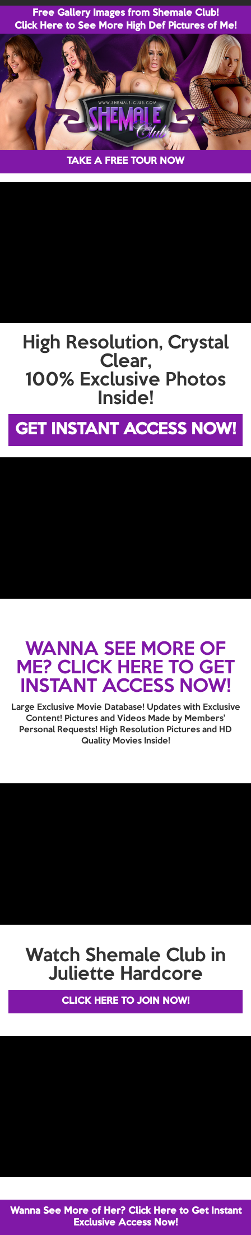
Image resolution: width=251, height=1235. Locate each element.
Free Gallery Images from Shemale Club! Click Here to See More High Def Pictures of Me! (125, 19)
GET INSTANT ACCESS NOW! (125, 430)
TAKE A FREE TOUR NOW (125, 161)
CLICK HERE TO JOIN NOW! (125, 1001)
